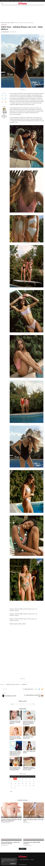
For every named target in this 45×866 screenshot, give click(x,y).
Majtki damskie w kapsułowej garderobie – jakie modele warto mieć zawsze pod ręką (29, 768)
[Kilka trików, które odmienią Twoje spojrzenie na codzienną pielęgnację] (16, 731)
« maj (11, 791)
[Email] (5, 102)
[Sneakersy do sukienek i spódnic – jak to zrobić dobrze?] (33, 810)
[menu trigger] (2, 3)
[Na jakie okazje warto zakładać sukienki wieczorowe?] (33, 833)
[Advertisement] (22, 13)
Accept (13, 863)
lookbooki (24, 684)
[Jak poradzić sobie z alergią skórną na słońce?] (29, 731)
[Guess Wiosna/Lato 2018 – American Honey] (4, 110)
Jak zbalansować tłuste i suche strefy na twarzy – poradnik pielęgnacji (15, 722)
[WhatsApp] (2, 99)
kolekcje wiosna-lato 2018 (12, 684)
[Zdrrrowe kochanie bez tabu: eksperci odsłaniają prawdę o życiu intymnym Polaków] (16, 761)
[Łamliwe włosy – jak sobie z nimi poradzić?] (29, 745)
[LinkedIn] (5, 99)
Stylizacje (3, 24)
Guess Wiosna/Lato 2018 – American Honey (4, 116)
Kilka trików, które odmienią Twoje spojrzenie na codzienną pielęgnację (15, 738)
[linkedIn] (39, 689)
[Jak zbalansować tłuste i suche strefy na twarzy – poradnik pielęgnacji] (16, 715)
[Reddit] (2, 102)
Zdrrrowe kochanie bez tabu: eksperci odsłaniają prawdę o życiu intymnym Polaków (15, 768)
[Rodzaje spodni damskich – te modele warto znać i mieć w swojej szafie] (11, 833)
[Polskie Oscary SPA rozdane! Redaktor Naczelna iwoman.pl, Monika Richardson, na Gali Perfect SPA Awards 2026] (16, 745)
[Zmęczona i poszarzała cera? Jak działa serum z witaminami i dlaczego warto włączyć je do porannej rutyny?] (29, 715)
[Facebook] (2, 95)
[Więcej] (22, 849)
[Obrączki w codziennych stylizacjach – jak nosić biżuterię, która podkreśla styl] (11, 810)
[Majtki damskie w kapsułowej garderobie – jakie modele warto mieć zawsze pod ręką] (29, 761)
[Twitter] (5, 95)
